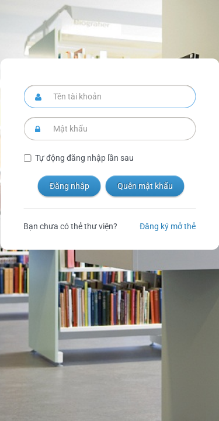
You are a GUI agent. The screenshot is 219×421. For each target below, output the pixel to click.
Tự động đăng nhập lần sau (84, 158)
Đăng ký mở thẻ (168, 226)
